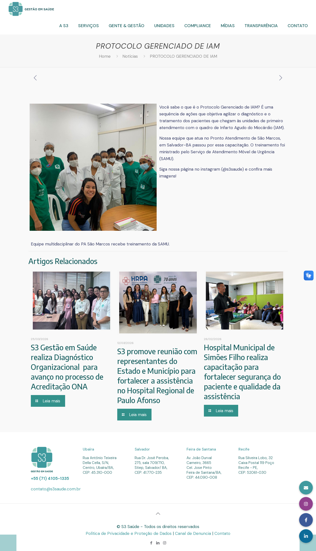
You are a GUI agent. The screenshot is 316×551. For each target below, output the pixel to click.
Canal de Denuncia (193, 533)
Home (105, 56)
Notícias (130, 56)
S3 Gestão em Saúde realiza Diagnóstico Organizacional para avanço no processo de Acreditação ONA (67, 367)
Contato (222, 533)
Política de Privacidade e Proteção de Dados (129, 533)
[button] (306, 536)
